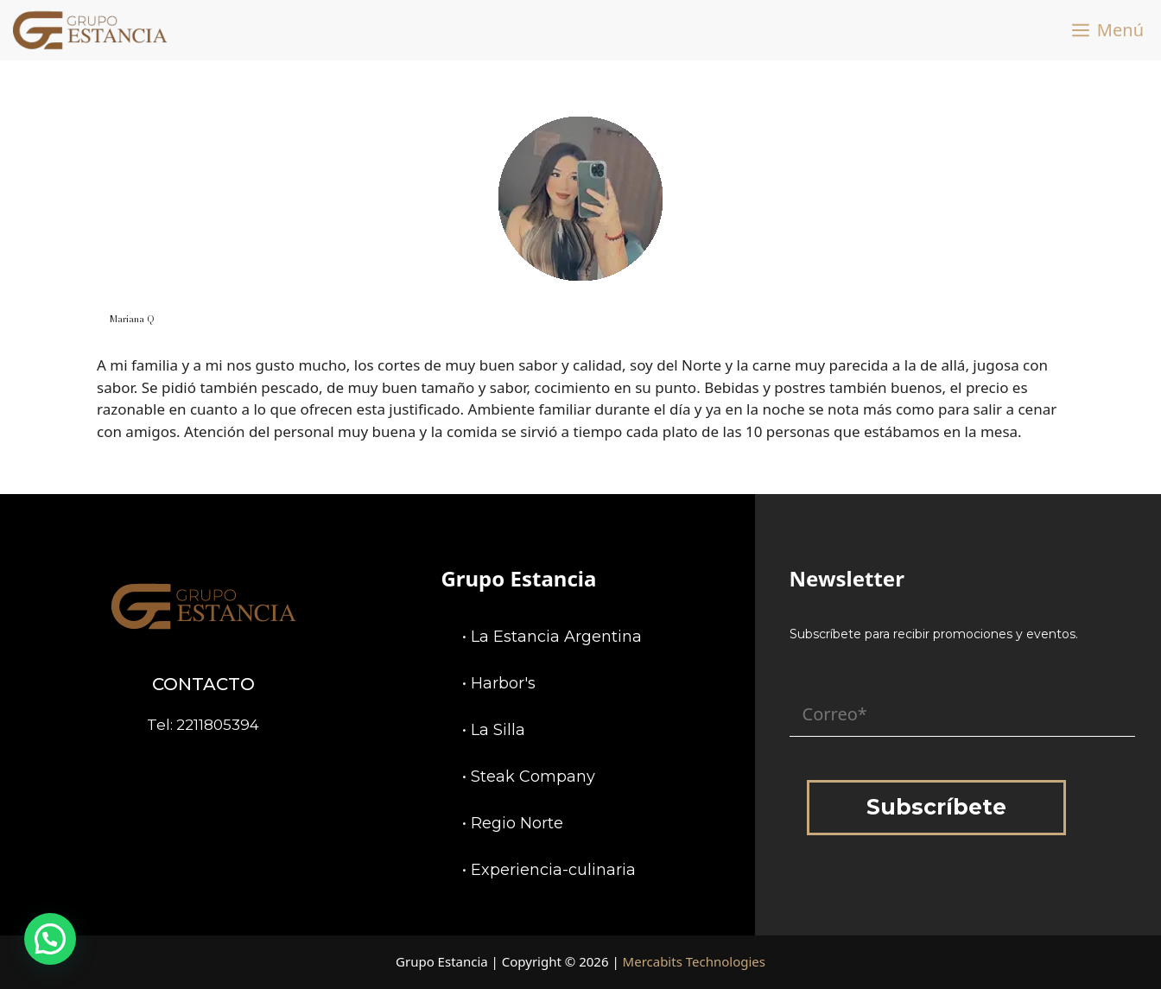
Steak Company (533, 776)
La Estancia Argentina (556, 636)
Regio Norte (517, 823)
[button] (50, 939)
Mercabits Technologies (694, 961)
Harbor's (503, 683)
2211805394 (217, 724)
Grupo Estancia (518, 578)
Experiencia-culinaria (553, 869)
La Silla (498, 729)
